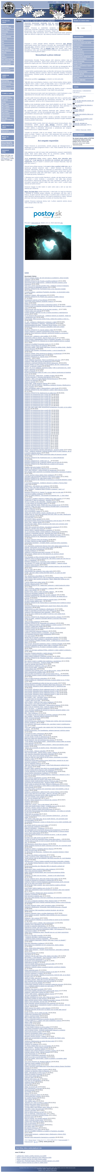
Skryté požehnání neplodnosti (33, 959)
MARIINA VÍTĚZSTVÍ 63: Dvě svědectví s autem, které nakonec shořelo (46, 390)
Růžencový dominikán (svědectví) (35, 593)
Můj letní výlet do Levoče (32, 584)
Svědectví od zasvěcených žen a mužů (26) (38, 410)
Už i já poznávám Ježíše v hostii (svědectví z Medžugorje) (42, 532)
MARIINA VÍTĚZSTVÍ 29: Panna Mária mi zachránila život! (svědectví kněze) (48, 602)
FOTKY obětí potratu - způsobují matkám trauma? (40, 994)
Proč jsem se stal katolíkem (33, 1080)
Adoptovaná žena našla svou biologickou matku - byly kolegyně (44, 929)
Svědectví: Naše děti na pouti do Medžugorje (38, 361)
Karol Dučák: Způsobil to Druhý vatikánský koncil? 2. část (42, 692)
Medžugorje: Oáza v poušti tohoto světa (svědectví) (40, 869)
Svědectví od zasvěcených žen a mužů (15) (38, 426)
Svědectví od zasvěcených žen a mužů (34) (38, 394)
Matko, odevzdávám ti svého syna (35, 1072)
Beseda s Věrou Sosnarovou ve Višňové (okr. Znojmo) (41, 800)
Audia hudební (5, 113)
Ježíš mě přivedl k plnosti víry (33, 1035)
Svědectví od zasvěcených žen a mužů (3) (37, 445)
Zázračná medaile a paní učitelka (35, 796)
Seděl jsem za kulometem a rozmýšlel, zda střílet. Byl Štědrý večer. (45, 1038)
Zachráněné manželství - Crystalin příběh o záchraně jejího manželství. (46, 543)
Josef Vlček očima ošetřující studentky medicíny (39, 301)
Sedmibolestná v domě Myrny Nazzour (36, 844)
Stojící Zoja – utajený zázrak (33, 522)
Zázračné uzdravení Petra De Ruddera (36, 539)
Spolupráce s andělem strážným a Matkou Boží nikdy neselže (43, 498)
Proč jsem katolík (30, 636)
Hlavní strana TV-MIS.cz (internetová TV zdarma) (6, 98)
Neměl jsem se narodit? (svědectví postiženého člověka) (42, 637)
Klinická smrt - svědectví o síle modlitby (36, 336)
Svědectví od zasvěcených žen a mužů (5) (37, 442)
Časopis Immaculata (78, 61)
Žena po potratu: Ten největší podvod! (36, 1118)
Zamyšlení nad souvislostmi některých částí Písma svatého (42, 476)
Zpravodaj (4, 38)
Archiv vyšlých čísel (6, 145)
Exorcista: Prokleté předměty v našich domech (38, 653)
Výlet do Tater (29, 569)
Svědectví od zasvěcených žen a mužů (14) (38, 427)
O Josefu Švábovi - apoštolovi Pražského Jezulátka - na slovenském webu (47, 292)
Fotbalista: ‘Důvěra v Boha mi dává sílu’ (36, 807)
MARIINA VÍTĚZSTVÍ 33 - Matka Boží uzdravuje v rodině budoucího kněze (47, 585)
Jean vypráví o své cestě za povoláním (36, 703)
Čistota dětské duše (30, 669)
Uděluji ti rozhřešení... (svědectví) (35, 828)
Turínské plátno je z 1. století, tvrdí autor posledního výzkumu (43, 1020)
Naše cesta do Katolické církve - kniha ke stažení (39, 707)
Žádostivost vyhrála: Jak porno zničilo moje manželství (41, 927)
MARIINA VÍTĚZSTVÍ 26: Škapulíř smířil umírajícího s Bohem (43, 617)
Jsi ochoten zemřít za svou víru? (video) (37, 825)
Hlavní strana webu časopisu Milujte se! (6, 142)
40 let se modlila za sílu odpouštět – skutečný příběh (40, 502)
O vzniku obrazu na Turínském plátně (36, 503)
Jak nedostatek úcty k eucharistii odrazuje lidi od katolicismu (43, 830)
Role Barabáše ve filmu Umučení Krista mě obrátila (40, 557)
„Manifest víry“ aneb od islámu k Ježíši (36, 1102)
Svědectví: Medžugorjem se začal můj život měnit (39, 1041)
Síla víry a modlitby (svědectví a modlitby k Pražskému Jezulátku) (44, 1131)
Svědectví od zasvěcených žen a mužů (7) (37, 438)
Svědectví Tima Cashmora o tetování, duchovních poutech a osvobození (46, 333)
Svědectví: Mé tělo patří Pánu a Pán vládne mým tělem (41, 956)
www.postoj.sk (35, 223)
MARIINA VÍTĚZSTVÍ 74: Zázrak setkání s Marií (39, 330)
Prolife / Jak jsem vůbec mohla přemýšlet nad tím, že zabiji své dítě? (45, 573)
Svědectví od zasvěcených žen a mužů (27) (38, 405)
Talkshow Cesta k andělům (33, 1063)
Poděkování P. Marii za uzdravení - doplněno (38, 500)
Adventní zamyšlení (30, 1110)
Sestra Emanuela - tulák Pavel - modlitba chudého (40, 375)
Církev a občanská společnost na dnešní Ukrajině (40, 1019)
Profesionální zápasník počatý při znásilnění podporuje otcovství (44, 984)
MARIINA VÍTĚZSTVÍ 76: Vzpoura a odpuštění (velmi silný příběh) (44, 326)
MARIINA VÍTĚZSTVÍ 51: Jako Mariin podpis (38, 478)
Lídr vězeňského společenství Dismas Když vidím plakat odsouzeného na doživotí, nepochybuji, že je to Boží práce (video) (47, 546)
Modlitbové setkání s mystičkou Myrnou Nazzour (39, 848)
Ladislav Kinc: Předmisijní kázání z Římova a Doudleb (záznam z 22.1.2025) (38, 1161)
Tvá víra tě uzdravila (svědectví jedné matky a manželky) (42, 645)
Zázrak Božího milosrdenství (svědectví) (37, 773)
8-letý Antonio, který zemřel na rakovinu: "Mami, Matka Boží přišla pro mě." (47, 579)
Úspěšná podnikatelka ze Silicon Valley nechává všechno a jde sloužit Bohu (47, 566)
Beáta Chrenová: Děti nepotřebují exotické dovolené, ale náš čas (44, 910)
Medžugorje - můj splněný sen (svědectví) (37, 486)
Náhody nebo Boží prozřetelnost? (35, 549)
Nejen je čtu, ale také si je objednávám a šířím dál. (80, 124)
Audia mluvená (5, 116)
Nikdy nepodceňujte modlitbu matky (35, 672)
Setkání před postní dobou (33, 1104)
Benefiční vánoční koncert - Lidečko (35, 1036)
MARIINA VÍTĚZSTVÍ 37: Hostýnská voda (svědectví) (41, 561)
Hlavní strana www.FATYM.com (6, 26)
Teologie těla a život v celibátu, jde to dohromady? (40, 923)
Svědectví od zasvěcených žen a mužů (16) (38, 424)
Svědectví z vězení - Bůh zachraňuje (36, 295)
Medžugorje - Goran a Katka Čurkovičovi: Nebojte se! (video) (43, 535)
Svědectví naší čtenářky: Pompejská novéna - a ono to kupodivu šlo (45, 350)
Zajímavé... (4, 57)
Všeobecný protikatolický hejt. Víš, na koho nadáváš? (41, 595)
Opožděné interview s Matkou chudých (36, 1069)
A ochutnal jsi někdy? (31, 931)
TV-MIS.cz (74, 2)
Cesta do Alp (28, 1024)
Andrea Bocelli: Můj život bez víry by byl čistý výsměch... (41, 309)
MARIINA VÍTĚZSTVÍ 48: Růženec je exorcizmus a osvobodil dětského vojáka (48, 479)
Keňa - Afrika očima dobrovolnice (34, 948)
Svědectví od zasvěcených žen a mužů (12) (38, 431)
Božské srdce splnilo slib (32, 1079)
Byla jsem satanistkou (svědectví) (35, 943)
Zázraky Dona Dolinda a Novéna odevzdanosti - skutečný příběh (44, 450)
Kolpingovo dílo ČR (78, 74)
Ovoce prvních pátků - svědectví (34, 667)
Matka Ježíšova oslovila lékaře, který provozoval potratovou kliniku (45, 872)
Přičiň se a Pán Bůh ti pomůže (34, 935)
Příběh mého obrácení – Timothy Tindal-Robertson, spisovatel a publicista (47, 949)
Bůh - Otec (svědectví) (31, 713)
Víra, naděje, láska (30, 1101)
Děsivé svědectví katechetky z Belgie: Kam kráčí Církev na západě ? (45, 940)
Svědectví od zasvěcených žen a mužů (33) (38, 396)
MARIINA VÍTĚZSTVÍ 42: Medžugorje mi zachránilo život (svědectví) (45, 536)
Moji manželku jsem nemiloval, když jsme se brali (39, 981)
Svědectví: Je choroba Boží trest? (35, 355)
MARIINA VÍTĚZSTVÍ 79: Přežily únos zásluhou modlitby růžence (44, 297)
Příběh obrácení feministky (33, 718)
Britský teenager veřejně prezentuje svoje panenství (40, 1003)
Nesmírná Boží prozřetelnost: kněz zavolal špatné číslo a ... (42, 673)
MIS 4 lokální (4, 111)
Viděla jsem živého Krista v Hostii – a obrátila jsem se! (41, 806)
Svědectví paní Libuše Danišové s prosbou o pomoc (40, 1050)
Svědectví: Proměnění (31, 894)
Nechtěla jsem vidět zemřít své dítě (35, 837)
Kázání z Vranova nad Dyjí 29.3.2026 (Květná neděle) (32, 1159)
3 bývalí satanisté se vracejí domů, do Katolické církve (41, 771)
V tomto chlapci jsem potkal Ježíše (35, 582)
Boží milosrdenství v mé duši (33, 1088)
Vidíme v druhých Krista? (32, 1016)
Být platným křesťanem (31, 1128)
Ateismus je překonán (31, 965)
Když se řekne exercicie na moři (34, 1112)
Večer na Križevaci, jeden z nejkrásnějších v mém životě (41, 388)
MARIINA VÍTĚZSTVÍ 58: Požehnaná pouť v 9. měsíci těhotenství (44, 457)
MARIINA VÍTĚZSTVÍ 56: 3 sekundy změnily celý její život (42, 462)
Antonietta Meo (29, 517)
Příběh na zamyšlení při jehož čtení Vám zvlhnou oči (40, 610)
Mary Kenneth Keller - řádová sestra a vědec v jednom (41, 752)
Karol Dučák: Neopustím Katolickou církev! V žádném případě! (43, 643)
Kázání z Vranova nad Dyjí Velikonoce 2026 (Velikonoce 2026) (34, 1157)
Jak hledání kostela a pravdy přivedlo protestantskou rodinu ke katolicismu (47, 675)
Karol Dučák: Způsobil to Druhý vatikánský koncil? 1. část (42, 694)
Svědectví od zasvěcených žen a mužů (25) (38, 412)
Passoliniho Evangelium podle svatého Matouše (39, 1028)
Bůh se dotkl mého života (32, 1017)
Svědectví (27, 801)
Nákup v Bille (28, 1022)
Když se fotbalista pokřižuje (33, 763)
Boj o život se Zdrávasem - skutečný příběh (38, 662)
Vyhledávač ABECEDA (79, 80)
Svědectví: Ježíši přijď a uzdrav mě (35, 992)
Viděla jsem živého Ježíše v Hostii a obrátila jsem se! (40, 513)
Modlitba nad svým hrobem (33, 467)
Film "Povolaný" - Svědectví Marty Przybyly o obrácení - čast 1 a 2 (44, 489)
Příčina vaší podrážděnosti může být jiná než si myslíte (41, 683)
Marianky (3, 52)
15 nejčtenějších (5, 70)
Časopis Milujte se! (78, 40)
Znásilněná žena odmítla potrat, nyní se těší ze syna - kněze (43, 670)
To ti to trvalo (28, 719)
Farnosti (3, 34)
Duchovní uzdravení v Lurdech (34, 973)
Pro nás (27, 1085)
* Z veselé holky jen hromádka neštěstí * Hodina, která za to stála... (36, 699)
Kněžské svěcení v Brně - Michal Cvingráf (37, 1052)
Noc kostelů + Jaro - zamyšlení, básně (36, 697)
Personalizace (5, 68)
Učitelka (27, 987)
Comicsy (3, 86)
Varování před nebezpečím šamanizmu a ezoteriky (40, 1137)
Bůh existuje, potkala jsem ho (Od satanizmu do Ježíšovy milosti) (44, 554)
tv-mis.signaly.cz (7, 157)
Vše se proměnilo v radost (32, 511)
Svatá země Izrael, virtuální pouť (82, 56)
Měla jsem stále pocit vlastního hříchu (36, 738)
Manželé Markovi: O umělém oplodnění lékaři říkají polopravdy (43, 684)
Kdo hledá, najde (30, 1126)
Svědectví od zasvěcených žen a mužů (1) (37, 448)
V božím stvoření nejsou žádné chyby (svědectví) (40, 475)
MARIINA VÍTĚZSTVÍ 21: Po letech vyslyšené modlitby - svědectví (44, 647)
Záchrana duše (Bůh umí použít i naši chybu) (38, 779)
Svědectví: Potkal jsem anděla (34, 626)
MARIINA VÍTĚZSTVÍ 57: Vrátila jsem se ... (38, 461)
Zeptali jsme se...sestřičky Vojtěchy (35, 1049)
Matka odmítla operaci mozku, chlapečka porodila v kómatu (42, 1000)
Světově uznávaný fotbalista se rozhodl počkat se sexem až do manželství (47, 919)
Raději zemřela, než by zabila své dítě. (36, 1013)
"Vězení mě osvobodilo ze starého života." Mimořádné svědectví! (44, 748)
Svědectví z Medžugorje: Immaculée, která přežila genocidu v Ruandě (46, 907)
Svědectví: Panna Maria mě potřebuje (36, 345)
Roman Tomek (32, 1140)
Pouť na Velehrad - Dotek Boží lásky (35, 1113)
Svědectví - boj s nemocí (32, 918)
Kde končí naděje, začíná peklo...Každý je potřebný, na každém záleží (46, 1058)
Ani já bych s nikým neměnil (33, 519)
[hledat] (83, 28)
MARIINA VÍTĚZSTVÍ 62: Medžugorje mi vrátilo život (40, 393)
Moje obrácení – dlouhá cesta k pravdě (36, 1047)
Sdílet (27, 273)
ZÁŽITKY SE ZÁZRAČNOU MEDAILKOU (37, 468)
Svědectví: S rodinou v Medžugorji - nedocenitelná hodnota (42, 705)
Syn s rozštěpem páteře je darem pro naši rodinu (39, 986)
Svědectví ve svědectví (31, 1044)
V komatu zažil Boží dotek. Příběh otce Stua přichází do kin (42, 505)
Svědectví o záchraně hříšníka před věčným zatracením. (41, 363)
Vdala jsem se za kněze (32, 814)
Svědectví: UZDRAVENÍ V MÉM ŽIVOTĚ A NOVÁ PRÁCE (42, 792)
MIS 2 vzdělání (5, 106)
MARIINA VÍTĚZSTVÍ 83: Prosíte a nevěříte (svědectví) (41, 281)
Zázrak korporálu (30, 1090)
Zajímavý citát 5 (29, 1077)
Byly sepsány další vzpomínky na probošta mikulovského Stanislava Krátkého (48, 472)
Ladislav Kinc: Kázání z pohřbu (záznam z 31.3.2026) (31, 1156)
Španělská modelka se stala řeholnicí (36, 998)
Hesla (3, 45)
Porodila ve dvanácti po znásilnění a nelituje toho (39, 880)
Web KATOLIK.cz (77, 45)
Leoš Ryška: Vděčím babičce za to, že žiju (37, 888)
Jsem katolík (28, 1099)
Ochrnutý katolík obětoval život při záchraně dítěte (40, 964)
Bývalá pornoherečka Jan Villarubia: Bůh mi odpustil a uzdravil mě (44, 866)
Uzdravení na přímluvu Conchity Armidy (36, 1115)
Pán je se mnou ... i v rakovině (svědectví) (37, 708)
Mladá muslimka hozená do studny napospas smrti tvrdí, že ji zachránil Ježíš (48, 845)
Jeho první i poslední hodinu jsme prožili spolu (38, 809)
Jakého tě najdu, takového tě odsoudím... (37, 978)
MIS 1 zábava (5, 104)
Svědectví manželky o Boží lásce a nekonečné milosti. (41, 304)
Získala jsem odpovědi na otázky (34, 1121)
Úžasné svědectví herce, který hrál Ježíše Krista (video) (41, 878)
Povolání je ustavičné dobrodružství (35, 926)
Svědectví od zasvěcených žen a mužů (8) (37, 437)
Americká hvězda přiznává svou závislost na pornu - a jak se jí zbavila (46, 834)
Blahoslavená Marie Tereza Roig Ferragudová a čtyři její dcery (43, 520)
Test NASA (28, 954)
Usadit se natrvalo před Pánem (34, 664)
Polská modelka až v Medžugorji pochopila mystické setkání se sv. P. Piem (47, 680)
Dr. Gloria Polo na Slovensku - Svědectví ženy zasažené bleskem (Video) (47, 852)
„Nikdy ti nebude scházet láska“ (34, 1120)
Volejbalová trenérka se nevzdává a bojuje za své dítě (41, 972)
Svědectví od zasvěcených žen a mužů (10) (38, 434)
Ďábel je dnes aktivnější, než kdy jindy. (36, 1001)
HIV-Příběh (28, 1091)
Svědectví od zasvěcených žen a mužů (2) (37, 446)
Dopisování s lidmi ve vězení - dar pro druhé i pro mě (40, 338)
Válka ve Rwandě (30, 371)
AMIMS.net (52, 2)
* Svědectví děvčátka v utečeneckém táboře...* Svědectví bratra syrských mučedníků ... (38, 937)
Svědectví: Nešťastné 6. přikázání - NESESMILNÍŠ (40, 323)
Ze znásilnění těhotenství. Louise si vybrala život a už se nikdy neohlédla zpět (48, 822)
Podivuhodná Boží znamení (33, 1096)
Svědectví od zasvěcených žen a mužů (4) (37, 443)
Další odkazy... (77, 82)
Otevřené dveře (29, 1117)
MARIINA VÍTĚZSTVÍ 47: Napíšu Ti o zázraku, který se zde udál (44, 492)
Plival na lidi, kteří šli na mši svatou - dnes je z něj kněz (41, 793)
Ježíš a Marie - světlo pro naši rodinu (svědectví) (39, 702)
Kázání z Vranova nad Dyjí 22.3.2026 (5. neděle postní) (32, 1162)
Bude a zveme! (5, 29)
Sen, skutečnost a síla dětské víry (35, 576)
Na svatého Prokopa (31, 1098)
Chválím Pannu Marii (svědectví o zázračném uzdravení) (42, 639)
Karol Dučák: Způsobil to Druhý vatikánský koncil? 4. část (42, 689)
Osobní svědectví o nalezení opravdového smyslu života (41, 331)
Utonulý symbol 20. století (32, 1095)
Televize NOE (76, 47)
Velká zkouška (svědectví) (32, 621)
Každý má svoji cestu (31, 850)
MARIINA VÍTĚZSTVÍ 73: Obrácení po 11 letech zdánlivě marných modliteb (47, 341)
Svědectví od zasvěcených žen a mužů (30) (38, 401)
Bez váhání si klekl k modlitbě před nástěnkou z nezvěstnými (43, 661)
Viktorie (27, 1093)
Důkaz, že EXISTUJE (31, 1087)
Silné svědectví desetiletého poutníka (36, 778)
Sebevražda (28, 1083)
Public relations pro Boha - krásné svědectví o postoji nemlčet (43, 625)
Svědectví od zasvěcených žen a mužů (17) (38, 423)
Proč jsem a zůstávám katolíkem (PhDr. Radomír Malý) (41, 901)
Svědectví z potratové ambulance (35, 655)
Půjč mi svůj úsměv (30, 1123)
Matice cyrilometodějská (79, 59)
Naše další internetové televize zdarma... (6, 119)
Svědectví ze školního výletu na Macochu (37, 1071)
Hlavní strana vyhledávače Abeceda (7, 131)
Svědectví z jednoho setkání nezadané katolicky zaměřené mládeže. (45, 967)
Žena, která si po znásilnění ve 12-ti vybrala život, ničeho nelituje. (44, 945)
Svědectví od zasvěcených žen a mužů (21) (38, 418)
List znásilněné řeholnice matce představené (38, 634)
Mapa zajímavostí (6, 50)
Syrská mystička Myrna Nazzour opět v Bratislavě (39, 770)
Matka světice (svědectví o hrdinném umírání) (38, 656)
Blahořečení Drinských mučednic (34, 1124)
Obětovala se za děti (31, 962)
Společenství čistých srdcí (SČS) (82, 42)
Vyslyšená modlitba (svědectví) (34, 494)
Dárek (26, 303)
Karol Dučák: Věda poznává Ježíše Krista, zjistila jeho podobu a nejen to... (47, 319)
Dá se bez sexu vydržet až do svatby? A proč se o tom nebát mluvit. (45, 614)
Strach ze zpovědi (30, 382)
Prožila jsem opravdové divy (33, 1014)
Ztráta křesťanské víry (31, 1054)
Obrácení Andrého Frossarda (33, 1074)
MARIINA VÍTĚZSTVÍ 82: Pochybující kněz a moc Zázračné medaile (45, 289)
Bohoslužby (4, 31)
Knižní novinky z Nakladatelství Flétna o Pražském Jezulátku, (43, 339)
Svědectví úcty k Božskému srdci (34, 924)
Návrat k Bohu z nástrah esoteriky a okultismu (38, 530)
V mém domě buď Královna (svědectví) (36, 631)
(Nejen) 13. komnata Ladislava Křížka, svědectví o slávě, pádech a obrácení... (48, 650)
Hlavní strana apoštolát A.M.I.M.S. (6, 81)
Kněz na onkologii (30, 509)
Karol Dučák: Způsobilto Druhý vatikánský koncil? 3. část (42, 691)
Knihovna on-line (6, 84)
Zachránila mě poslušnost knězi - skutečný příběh (39, 782)
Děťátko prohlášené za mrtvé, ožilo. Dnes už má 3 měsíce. (42, 997)
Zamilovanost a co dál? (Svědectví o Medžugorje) (39, 609)
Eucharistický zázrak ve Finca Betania (36, 300)
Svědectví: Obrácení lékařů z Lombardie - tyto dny (40, 632)
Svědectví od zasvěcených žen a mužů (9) (37, 435)
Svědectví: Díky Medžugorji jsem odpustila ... (38, 612)
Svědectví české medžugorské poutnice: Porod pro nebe (42, 781)
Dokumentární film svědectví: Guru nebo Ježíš (39, 571)
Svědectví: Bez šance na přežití (34, 989)
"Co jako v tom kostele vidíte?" (34, 735)
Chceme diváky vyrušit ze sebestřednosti (37, 737)
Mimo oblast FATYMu (7, 59)
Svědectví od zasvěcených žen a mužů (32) (38, 397)
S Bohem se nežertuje (31, 380)
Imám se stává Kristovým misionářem (36, 678)
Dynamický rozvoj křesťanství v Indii (35, 960)
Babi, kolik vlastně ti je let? (33, 1065)
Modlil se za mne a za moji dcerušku (36, 1057)
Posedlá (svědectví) (30, 550)
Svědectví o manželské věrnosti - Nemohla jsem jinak (41, 533)
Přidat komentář (29, 1141)
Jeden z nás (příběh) (31, 590)
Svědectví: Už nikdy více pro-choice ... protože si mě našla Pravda (45, 875)
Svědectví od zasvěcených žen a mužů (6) (37, 440)
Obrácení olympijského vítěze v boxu (36, 1033)
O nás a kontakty (6, 64)
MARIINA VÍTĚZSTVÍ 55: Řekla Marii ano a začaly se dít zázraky (44, 464)
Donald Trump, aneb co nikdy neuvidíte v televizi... (40, 591)
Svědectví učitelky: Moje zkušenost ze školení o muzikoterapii (43, 353)
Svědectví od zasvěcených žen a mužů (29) (38, 402)
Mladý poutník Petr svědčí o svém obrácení (38, 1008)
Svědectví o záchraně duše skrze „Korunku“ (38, 552)
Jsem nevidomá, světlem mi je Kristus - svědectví (39, 588)
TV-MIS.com (63, 2)
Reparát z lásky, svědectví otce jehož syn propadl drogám (42, 768)
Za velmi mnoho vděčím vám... (34, 601)
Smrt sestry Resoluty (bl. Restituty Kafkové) (38, 1061)
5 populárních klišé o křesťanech (34, 733)
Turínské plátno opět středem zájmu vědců (38, 1107)
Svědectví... (28, 358)
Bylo (2, 41)
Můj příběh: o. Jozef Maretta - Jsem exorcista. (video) (41, 957)
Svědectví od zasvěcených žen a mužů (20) (38, 420)
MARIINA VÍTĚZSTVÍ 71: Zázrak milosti (36, 356)
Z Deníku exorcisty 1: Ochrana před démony (38, 377)
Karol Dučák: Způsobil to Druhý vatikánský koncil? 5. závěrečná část (45, 686)
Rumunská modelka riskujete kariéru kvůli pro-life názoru (42, 990)
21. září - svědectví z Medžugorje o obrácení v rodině (41, 322)
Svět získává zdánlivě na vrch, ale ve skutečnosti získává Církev (44, 577)
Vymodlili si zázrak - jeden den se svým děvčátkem (40, 979)
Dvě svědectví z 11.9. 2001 (33, 1129)
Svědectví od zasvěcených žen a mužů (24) (38, 413)
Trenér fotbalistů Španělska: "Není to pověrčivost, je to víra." (43, 360)
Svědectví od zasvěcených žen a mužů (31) (38, 399)
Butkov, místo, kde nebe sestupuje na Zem (37, 487)
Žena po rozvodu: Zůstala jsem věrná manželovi (39, 893)
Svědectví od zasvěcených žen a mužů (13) (38, 429)
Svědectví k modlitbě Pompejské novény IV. (38, 344)
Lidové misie (4, 48)
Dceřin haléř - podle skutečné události (36, 383)
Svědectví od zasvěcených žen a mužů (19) (38, 421)
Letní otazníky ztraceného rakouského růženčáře (39, 754)
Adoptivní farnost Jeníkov (80, 71)
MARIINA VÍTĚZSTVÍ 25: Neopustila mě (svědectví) (40, 623)
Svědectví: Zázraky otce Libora (34, 528)
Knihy (3, 55)
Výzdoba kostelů (6, 62)
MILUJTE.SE (85, 2)
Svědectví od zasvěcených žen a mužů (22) (38, 416)
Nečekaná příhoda (30, 953)
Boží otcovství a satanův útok (33, 896)
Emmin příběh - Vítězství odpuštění (35, 751)
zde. (61, 223)
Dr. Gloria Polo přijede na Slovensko (35, 855)
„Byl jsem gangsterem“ (31, 995)
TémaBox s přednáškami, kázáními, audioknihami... (82, 66)
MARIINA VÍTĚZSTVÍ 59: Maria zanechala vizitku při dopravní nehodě (46, 454)
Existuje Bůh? (29, 1042)
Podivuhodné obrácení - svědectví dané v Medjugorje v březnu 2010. (45, 1134)
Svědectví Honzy (30, 1082)
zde (12, 155)
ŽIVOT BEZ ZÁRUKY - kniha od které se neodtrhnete (41, 470)
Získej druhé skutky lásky (32, 1076)
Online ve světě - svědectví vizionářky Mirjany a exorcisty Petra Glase (46, 618)
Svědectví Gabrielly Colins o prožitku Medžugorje (39, 913)
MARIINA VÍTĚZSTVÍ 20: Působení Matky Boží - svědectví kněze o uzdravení (48, 658)
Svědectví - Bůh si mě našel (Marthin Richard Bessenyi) (41, 379)
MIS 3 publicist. (5, 109)
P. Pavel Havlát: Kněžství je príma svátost (37, 1027)
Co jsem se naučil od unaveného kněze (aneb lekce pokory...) (43, 839)
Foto (2, 43)
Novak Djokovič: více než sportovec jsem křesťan (39, 740)
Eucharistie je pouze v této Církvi (34, 696)
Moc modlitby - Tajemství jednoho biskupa (37, 716)
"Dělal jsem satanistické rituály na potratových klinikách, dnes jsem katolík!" (47, 890)
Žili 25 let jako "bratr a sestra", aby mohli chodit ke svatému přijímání (45, 885)
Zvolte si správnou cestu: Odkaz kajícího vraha (39, 856)
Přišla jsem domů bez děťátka (34, 983)
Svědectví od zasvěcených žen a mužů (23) (38, 415)
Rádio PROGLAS (77, 49)
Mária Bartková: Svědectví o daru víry (36, 666)
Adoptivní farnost (6, 36)
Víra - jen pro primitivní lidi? (33, 798)
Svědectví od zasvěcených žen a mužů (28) (38, 404)
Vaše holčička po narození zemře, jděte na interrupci (40, 795)
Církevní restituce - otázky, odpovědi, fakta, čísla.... (83, 77)
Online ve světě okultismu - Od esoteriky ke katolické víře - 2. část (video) (47, 495)
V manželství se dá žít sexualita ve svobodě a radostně (41, 714)
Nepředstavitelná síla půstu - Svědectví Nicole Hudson (41, 325)
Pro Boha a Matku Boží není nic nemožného (38, 1046)
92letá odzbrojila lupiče (31, 970)
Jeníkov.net (76, 69)
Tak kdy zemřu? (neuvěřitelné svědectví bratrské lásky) (41, 599)
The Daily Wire (29, 47)
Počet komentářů (63, 1140)
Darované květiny (30, 1025)
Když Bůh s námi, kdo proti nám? (35, 1109)
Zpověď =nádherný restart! (33, 1106)
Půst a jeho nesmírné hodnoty (34, 871)
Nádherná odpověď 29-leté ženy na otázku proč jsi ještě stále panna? (45, 1009)
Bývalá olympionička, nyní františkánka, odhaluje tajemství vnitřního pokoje (47, 730)
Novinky (3, 102)
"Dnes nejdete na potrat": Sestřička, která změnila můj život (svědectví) (46, 915)
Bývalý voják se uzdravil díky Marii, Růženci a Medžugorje (42, 784)
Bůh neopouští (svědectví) (32, 826)
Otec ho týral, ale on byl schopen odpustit (37, 755)
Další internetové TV (78, 54)
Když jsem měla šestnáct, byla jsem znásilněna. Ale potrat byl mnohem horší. (48, 897)
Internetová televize (78, 52)
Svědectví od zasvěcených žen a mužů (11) (38, 432)
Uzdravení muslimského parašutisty (35, 1055)
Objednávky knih (6, 88)
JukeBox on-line (77, 63)
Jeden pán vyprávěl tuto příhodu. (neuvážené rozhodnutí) (42, 527)
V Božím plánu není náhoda (33, 311)
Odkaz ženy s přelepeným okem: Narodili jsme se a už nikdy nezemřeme (47, 932)
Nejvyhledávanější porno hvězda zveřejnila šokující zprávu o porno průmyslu (48, 902)
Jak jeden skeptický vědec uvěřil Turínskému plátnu (40, 905)
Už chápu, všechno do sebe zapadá (35, 541)
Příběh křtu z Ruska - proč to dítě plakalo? (37, 804)
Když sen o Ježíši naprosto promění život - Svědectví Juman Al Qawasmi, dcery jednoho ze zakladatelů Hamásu (47, 286)
